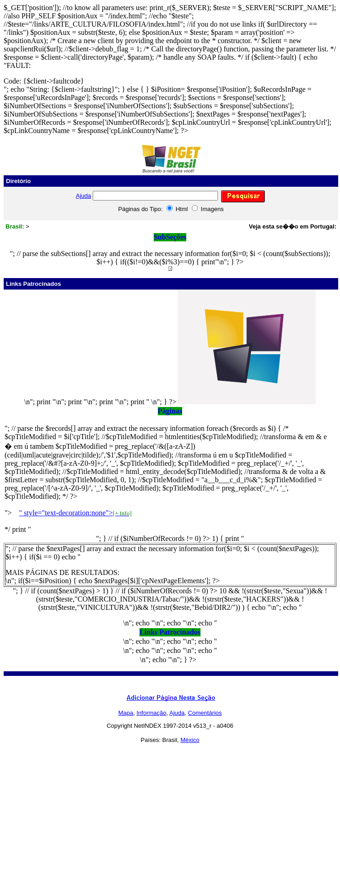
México (189, 739)
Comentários (205, 712)
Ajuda (83, 195)
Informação (152, 712)
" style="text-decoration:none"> (75, 513)
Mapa (126, 712)
